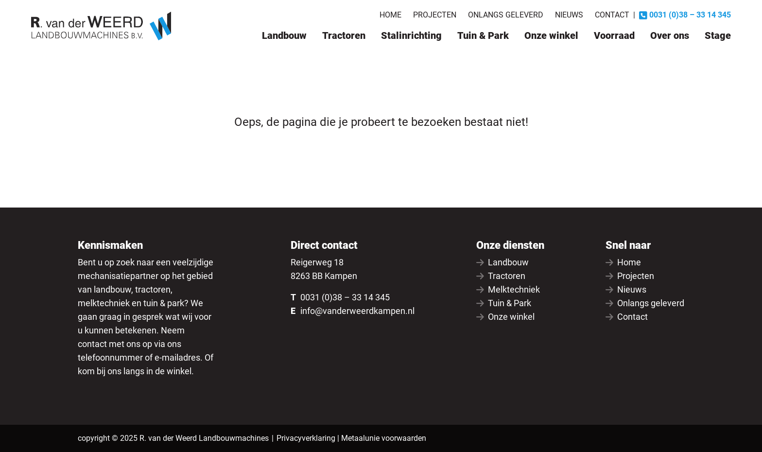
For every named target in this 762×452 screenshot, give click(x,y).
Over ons (669, 35)
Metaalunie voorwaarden (383, 438)
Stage (718, 35)
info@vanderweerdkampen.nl (357, 311)
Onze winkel (551, 35)
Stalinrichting (411, 35)
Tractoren (343, 35)
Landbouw (284, 35)
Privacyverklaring (306, 438)
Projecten (434, 14)
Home (390, 14)
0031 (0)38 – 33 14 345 (345, 297)
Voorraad (614, 35)
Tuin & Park (483, 35)
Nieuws (569, 14)
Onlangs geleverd (505, 14)
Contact (612, 14)
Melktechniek (508, 289)
